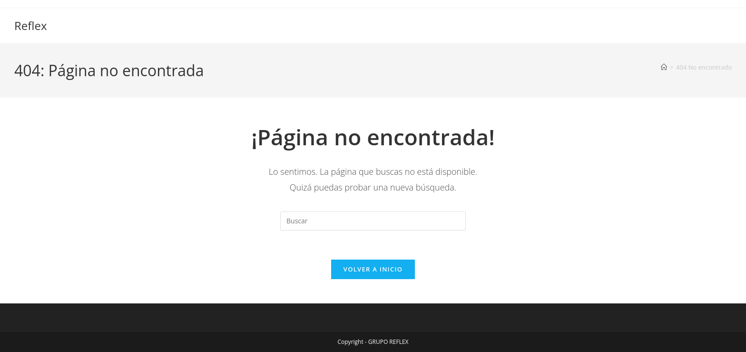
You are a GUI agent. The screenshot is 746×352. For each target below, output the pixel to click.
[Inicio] (664, 67)
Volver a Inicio (373, 269)
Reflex (30, 25)
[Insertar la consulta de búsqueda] (373, 221)
